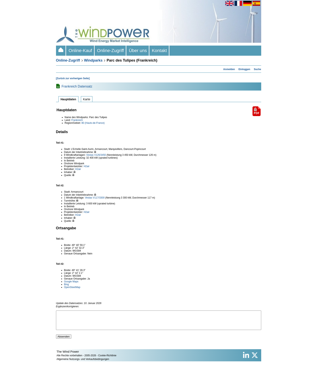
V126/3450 (100, 155)
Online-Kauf (80, 50)
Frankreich (77, 120)
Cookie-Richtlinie (107, 359)
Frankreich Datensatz (77, 86)
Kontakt (159, 50)
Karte (86, 99)
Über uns (137, 50)
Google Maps (71, 281)
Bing (66, 284)
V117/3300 (99, 197)
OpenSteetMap (72, 287)
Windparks (93, 60)
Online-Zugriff (110, 50)
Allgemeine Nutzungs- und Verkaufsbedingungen (83, 362)
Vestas (90, 155)
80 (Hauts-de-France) (93, 123)
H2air (87, 166)
